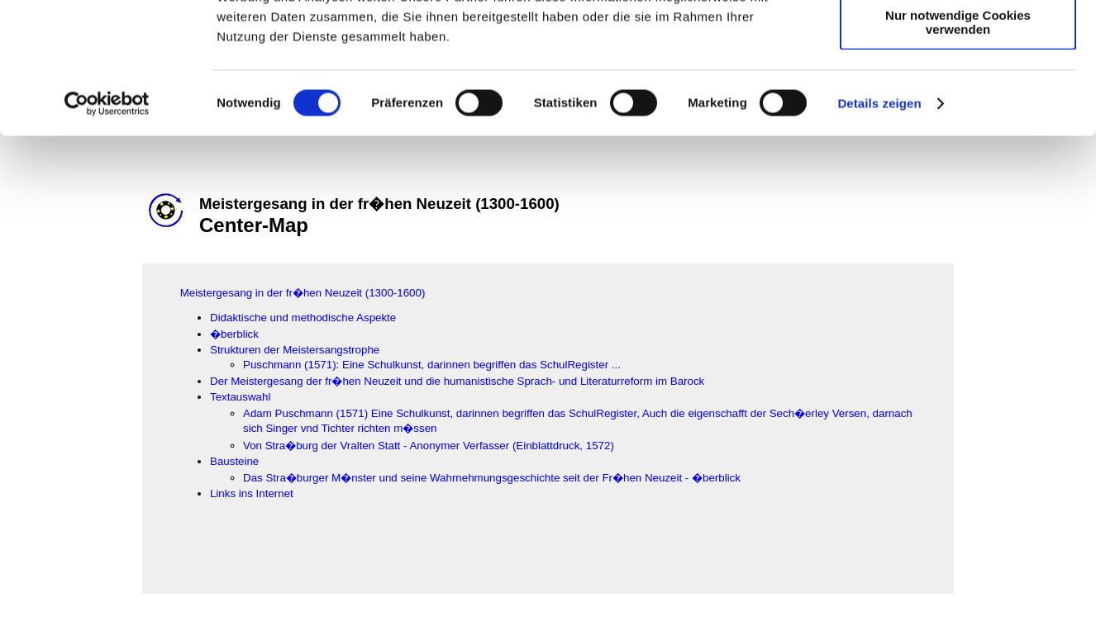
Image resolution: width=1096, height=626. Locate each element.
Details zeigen (879, 226)
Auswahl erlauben (958, 90)
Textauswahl (240, 397)
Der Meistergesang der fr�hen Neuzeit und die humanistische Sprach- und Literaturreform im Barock (457, 381)
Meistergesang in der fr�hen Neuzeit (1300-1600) (303, 293)
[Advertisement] (83, 344)
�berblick (234, 334)
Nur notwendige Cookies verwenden (958, 144)
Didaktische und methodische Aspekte (303, 317)
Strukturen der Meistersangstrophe (294, 350)
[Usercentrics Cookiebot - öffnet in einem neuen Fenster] (107, 226)
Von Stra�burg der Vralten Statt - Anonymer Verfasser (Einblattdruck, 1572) (428, 445)
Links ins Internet (251, 493)
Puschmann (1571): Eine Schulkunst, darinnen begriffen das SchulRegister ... (432, 364)
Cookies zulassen (958, 41)
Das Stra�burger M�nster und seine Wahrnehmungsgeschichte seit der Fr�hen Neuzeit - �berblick (492, 478)
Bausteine (234, 461)
